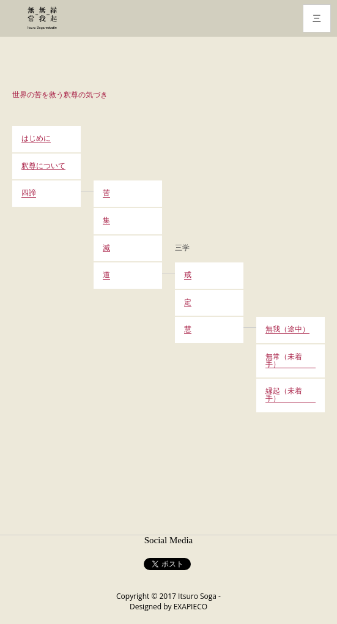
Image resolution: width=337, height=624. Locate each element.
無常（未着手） (283, 361)
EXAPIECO (190, 606)
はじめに (36, 139)
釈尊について (43, 166)
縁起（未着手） (283, 395)
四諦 (28, 193)
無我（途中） (287, 329)
